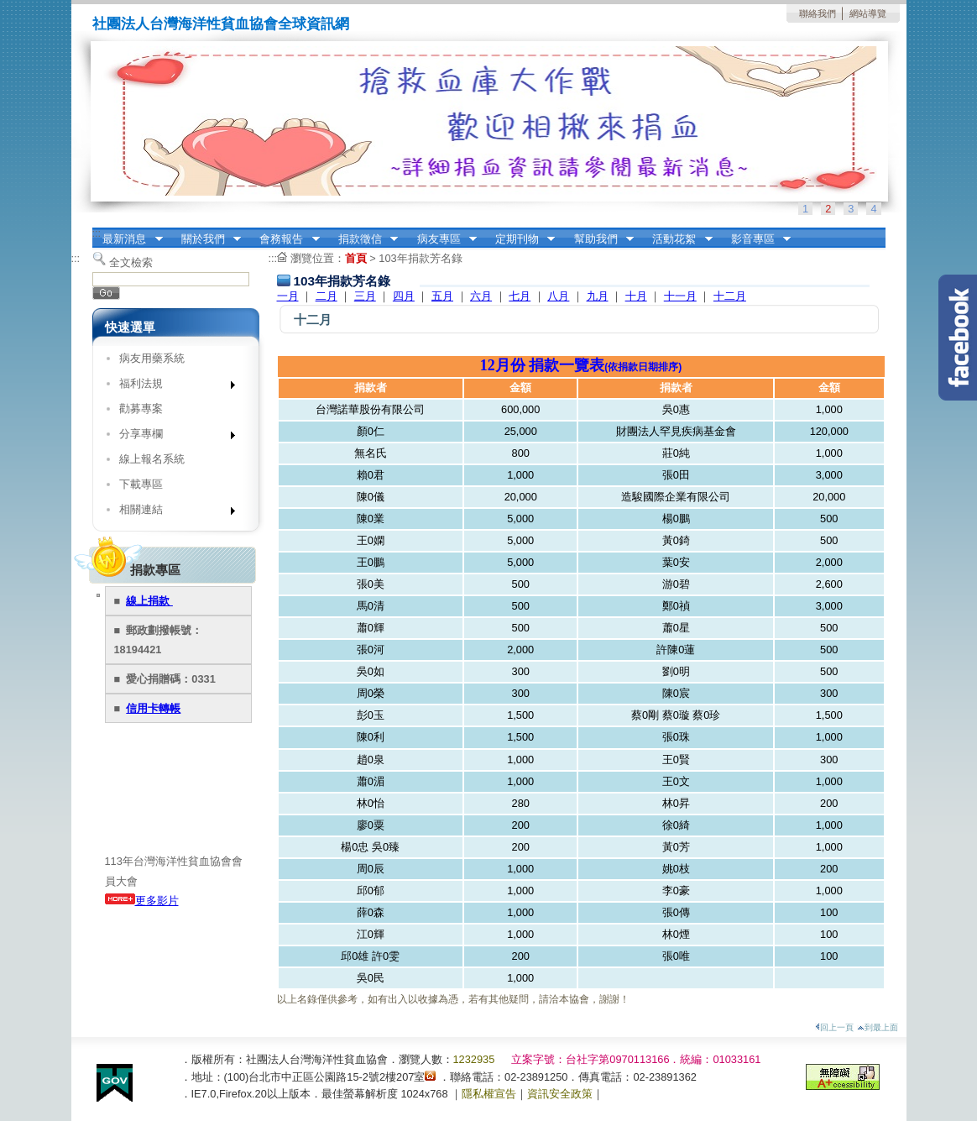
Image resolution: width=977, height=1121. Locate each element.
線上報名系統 (152, 459)
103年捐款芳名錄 (420, 258)
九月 (598, 296)
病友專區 (441, 239)
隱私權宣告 (489, 1093)
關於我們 (205, 239)
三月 (365, 296)
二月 (326, 296)
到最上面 (877, 1027)
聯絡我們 (817, 13)
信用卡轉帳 (153, 708)
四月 (404, 296)
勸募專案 (141, 408)
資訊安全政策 (560, 1093)
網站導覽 (867, 13)
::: (97, 233)
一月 (288, 296)
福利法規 (172, 386)
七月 (519, 296)
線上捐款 (149, 601)
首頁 (356, 258)
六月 (481, 296)
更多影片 (142, 900)
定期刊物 (519, 239)
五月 (442, 296)
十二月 (729, 296)
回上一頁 (834, 1027)
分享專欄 (172, 437)
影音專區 (755, 239)
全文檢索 (131, 262)
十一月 (680, 296)
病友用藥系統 (152, 358)
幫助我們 (598, 239)
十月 (636, 296)
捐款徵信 (362, 239)
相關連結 (172, 512)
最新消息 (127, 239)
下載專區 (141, 484)
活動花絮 (677, 239)
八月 (558, 296)
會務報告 (284, 239)
